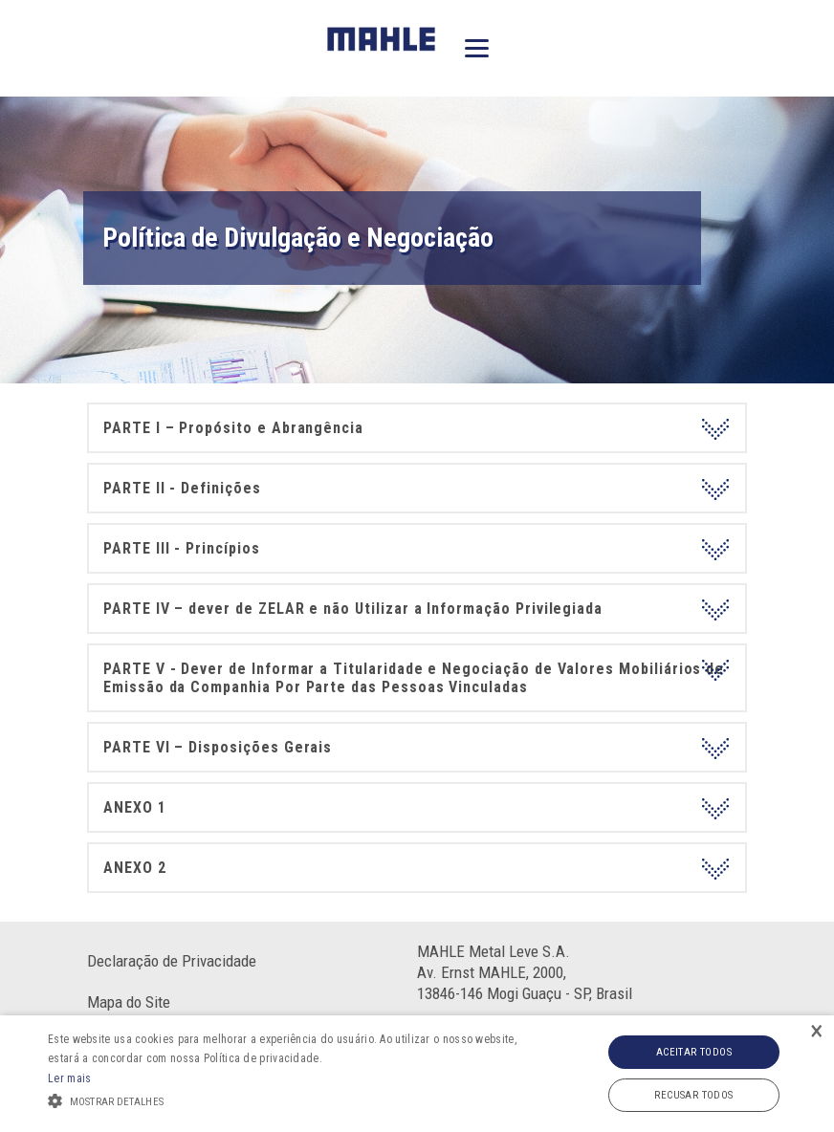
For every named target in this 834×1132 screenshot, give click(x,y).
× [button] (816, 1032)
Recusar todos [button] (693, 1095)
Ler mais (69, 1078)
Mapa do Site (128, 1002)
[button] (288, 1099)
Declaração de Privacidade (171, 960)
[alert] (417, 1073)
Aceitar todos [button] (694, 1052)
